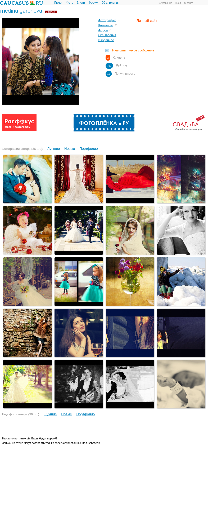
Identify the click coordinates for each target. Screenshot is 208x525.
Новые (69, 149)
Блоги (81, 2)
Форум (93, 2)
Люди (58, 2)
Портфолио (88, 149)
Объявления (111, 2)
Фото (69, 2)
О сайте (188, 3)
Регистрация (165, 3)
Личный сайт (147, 21)
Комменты (105, 25)
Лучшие (53, 149)
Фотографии (107, 20)
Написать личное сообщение (133, 50)
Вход (178, 3)
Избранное (106, 40)
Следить (119, 57)
